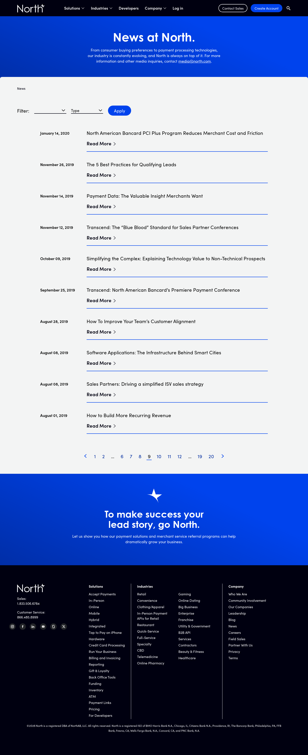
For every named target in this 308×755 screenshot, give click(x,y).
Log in (178, 8)
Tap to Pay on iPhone (105, 632)
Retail (141, 594)
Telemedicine (147, 656)
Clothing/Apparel (150, 606)
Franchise (185, 619)
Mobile (94, 613)
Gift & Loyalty (99, 670)
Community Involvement (247, 600)
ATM (92, 696)
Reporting (96, 664)
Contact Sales (233, 8)
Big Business (188, 606)
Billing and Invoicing (104, 657)
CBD (140, 650)
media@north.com (194, 61)
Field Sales (236, 638)
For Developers (100, 715)
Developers (129, 8)
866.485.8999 (27, 617)
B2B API (184, 632)
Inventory (96, 689)
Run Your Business (102, 651)
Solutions (72, 8)
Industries (99, 8)
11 (169, 456)
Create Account (266, 8)
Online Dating (189, 600)
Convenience (147, 600)
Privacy (234, 651)
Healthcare (187, 657)
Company (153, 8)
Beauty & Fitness (191, 651)
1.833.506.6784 (28, 603)
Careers (234, 632)
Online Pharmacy (150, 663)
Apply (119, 110)
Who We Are (237, 594)
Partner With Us (240, 645)
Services (184, 638)
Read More (99, 143)
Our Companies (240, 606)
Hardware (97, 638)
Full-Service (146, 637)
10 (159, 456)
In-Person (96, 600)
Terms (233, 657)
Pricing (94, 708)
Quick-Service (148, 631)
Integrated (97, 626)
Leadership (237, 613)
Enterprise (186, 613)
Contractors (187, 645)
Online (94, 606)
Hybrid (94, 619)
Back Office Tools (102, 677)
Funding (95, 683)
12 (180, 456)
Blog (231, 619)
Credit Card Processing (107, 645)
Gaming (184, 594)
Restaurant (145, 624)
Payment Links (100, 702)
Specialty (144, 644)
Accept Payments (102, 594)
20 (211, 456)
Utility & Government (194, 626)
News (232, 626)
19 (200, 456)
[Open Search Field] (288, 8)
